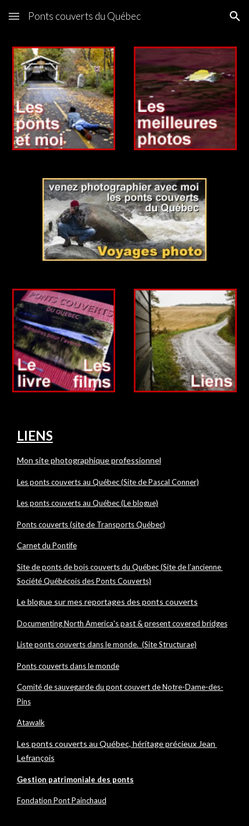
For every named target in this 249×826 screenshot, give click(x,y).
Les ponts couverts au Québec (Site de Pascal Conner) (108, 482)
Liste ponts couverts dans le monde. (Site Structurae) (107, 644)
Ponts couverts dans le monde (68, 666)
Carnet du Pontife (47, 545)
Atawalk (31, 722)
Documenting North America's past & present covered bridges (122, 623)
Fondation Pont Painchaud (61, 800)
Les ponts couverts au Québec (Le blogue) (87, 503)
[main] (124, 616)
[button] (14, 16)
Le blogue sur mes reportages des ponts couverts (107, 602)
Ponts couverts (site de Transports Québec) (91, 524)
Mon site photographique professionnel (89, 460)
